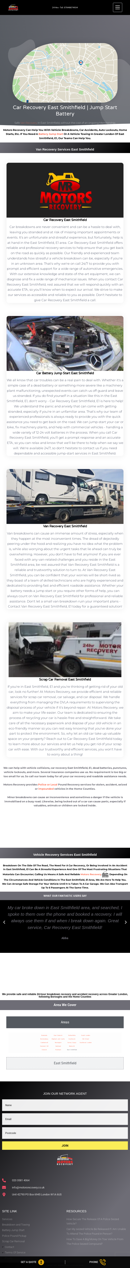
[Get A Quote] (32, 1262)
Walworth (72, 1046)
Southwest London (86, 1042)
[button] (4, 922)
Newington (58, 1042)
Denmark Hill (44, 1046)
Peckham (58, 1049)
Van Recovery (28, 122)
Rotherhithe (72, 1035)
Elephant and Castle (58, 1039)
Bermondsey (44, 1039)
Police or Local (47, 784)
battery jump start (50, 134)
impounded (46, 788)
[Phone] (98, 1262)
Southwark (72, 1039)
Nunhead (58, 1046)
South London (85, 1035)
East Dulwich (58, 1035)
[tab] (65, 1022)
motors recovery (91, 874)
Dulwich (44, 1049)
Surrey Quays (72, 1042)
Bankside (44, 1035)
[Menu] (117, 7)
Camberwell (44, 1042)
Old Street (85, 1039)
